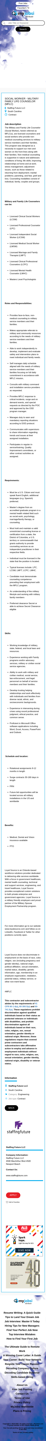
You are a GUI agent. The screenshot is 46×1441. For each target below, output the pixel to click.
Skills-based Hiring (22, 1377)
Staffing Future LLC (16, 1147)
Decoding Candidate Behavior (22, 1372)
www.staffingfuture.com (16, 1175)
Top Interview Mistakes (22, 1334)
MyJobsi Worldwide (22, 1406)
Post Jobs (23, 3)
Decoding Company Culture (22, 1368)
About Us (22, 1385)
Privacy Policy (22, 1402)
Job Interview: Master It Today (22, 1321)
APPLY (13, 1195)
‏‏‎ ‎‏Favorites (23, 8)
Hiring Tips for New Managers (22, 1325)
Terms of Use (22, 1398)
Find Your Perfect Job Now (22, 1330)
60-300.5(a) (24, 1006)
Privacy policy (28, 1432)
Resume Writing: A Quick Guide (22, 1312)
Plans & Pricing (22, 1411)
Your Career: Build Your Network (22, 1359)
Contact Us (22, 1393)
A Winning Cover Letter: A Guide (22, 1355)
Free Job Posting (22, 1389)
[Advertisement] (23, 58)
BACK (11, 1108)
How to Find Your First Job (22, 1338)
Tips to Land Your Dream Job (22, 1317)
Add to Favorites (14, 1202)
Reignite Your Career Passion (22, 1364)
